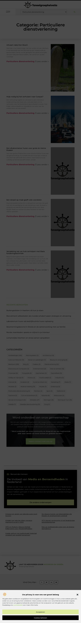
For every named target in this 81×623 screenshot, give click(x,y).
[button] (77, 609)
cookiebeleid (17, 619)
